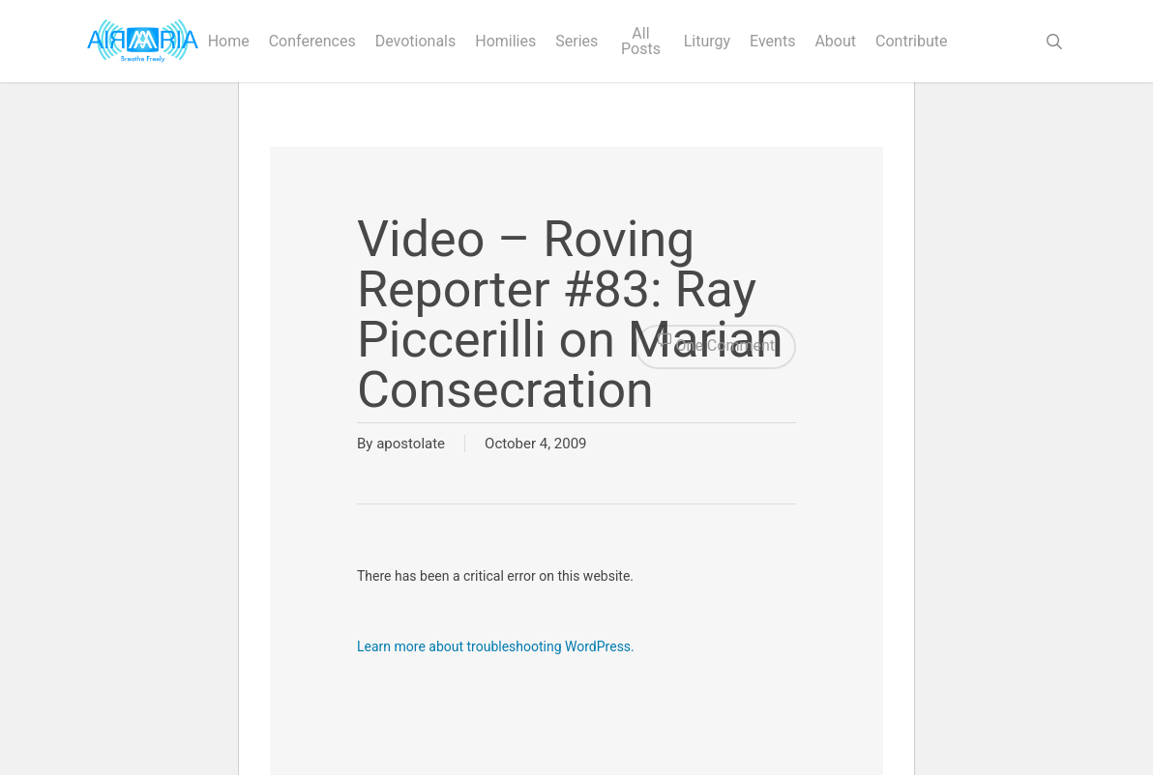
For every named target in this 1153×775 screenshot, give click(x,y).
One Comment (716, 346)
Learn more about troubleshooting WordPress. (496, 646)
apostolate (410, 443)
